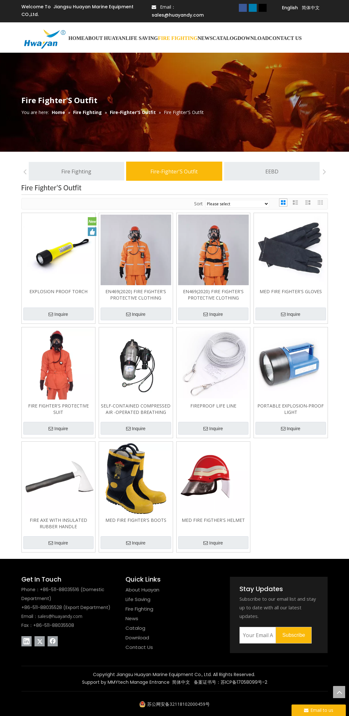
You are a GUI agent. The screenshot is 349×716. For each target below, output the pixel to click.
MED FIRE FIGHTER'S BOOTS (135, 520)
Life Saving (137, 599)
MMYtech (118, 682)
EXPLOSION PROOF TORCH (58, 291)
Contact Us (139, 647)
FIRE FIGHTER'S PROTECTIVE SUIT (58, 409)
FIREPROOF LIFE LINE (213, 406)
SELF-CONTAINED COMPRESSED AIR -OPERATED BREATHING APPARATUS (136, 409)
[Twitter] (263, 8)
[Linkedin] (253, 8)
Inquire (58, 314)
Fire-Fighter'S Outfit (174, 171)
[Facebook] (243, 8)
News (131, 618)
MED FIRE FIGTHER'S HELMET (213, 520)
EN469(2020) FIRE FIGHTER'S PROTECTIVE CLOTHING (135, 294)
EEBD (271, 171)
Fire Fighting (76, 171)
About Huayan (142, 589)
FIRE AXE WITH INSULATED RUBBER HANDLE (58, 523)
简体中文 (181, 682)
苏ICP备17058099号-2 (244, 682)
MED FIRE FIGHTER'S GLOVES (291, 291)
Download (137, 637)
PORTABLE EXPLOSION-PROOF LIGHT (290, 409)
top (339, 692)
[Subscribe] (294, 635)
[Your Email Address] (256, 635)
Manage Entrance (150, 682)
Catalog (135, 628)
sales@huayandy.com (178, 15)
